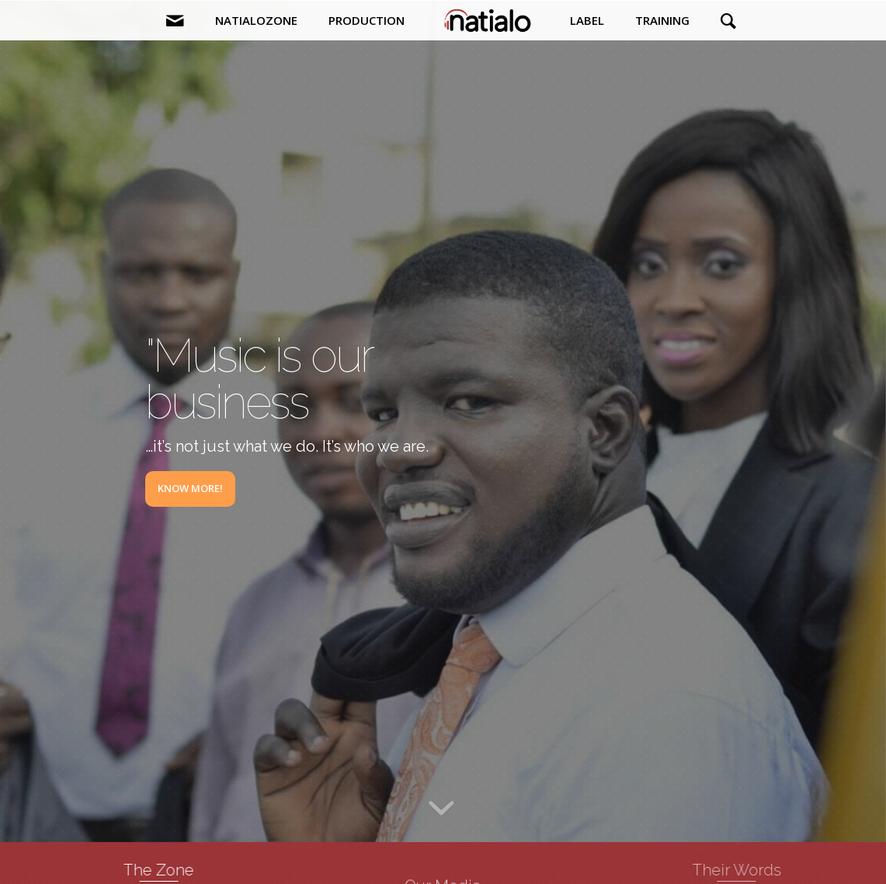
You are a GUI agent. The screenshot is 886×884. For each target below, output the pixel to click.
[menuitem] (175, 20)
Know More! (190, 488)
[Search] (720, 20)
